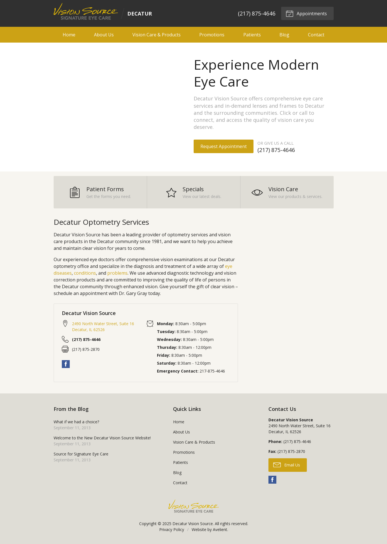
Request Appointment (223, 147)
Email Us (286, 464)
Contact (316, 35)
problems (117, 273)
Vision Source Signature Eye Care (193, 505)
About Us (104, 35)
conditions (85, 273)
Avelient (220, 529)
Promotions (211, 35)
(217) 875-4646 (256, 13)
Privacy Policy (171, 529)
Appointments (306, 13)
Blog (284, 35)
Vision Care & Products (156, 35)
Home (69, 35)
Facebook (66, 364)
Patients (252, 35)
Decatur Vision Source (192, 523)
